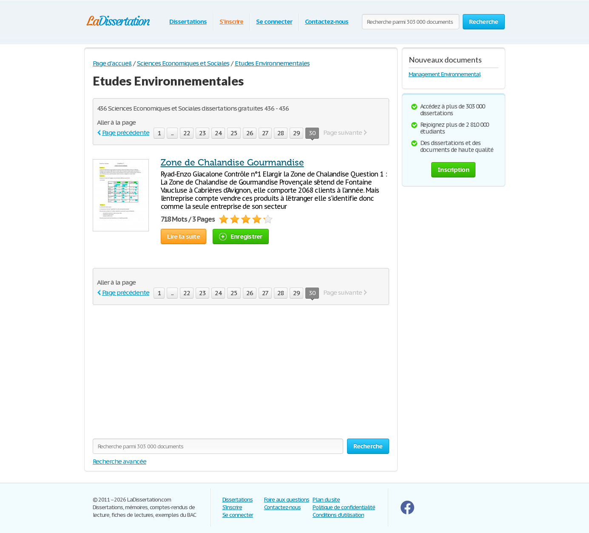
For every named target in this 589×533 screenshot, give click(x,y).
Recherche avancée (119, 461)
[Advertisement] (164, 376)
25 (233, 133)
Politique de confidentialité (344, 507)
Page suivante (342, 132)
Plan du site (326, 499)
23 (202, 133)
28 (280, 133)
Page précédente (125, 132)
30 (312, 134)
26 (249, 133)
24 (218, 133)
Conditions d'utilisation (338, 515)
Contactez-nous (326, 21)
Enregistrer (240, 236)
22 (186, 133)
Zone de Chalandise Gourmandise (232, 162)
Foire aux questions (286, 499)
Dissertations (187, 21)
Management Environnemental (445, 74)
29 (296, 133)
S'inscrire (231, 21)
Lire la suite (183, 236)
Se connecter (274, 21)
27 (265, 133)
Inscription (453, 169)
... (172, 133)
